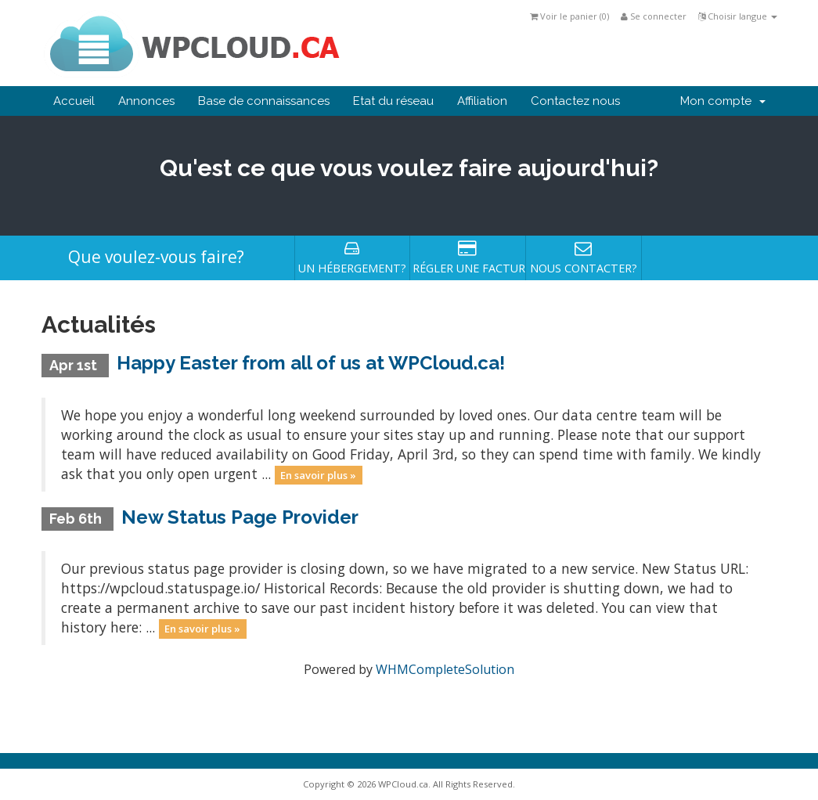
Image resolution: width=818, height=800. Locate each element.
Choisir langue (737, 16)
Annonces (146, 101)
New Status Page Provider (240, 517)
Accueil (74, 101)
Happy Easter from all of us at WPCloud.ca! (311, 362)
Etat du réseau (393, 101)
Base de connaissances (264, 101)
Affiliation (482, 101)
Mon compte (723, 101)
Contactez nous (575, 101)
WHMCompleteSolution (445, 669)
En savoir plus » (318, 475)
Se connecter (653, 16)
